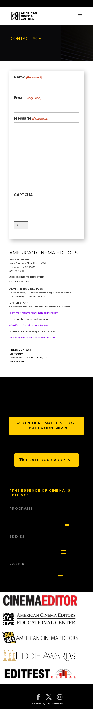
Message (31, 118)
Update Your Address (48, 460)
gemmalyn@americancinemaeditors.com (34, 312)
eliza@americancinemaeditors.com (29, 325)
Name (28, 77)
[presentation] (48, 207)
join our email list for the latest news (48, 426)
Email (27, 98)
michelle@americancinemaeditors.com (32, 337)
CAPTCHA (23, 195)
